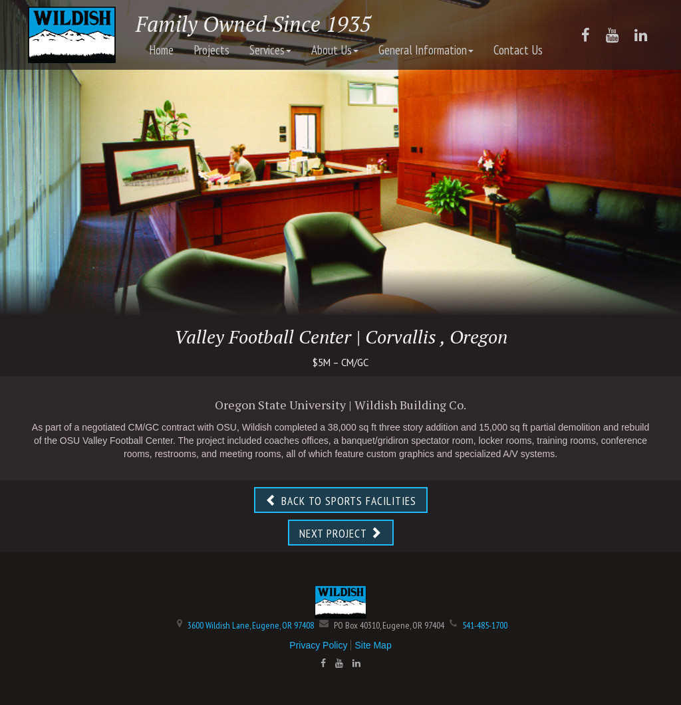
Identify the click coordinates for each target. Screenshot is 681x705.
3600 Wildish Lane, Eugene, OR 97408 (251, 625)
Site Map (372, 645)
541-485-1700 (484, 625)
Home (161, 50)
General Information (426, 50)
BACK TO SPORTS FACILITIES (340, 500)
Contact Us (518, 50)
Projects (211, 50)
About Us (334, 50)
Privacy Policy (318, 645)
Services (270, 50)
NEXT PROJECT (340, 533)
